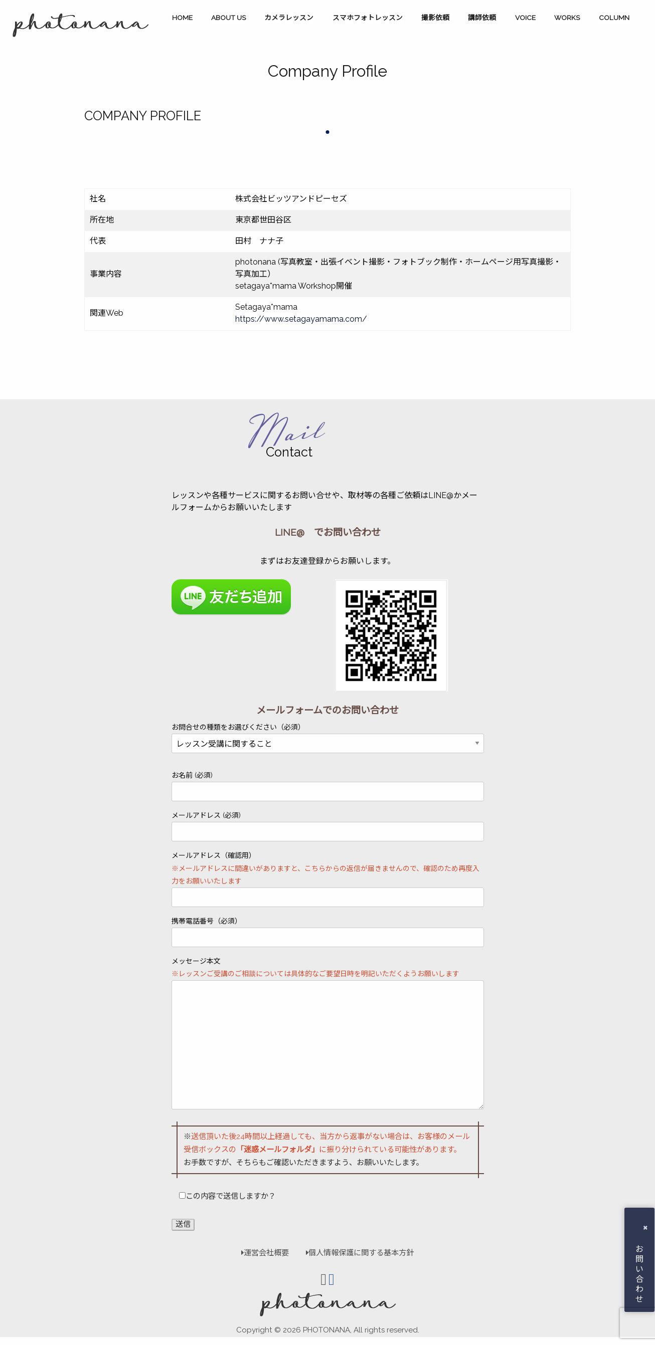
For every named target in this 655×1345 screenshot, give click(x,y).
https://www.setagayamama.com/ (301, 319)
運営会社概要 (265, 1252)
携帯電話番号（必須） (328, 932)
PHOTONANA (326, 1329)
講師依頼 (482, 18)
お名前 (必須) (328, 786)
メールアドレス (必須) (328, 826)
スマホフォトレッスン (368, 18)
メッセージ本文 (328, 1033)
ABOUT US (228, 18)
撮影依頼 (435, 18)
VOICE (525, 18)
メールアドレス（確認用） (328, 879)
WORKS (567, 18)
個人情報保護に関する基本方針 (355, 1252)
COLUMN (614, 18)
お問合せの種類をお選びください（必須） (328, 735)
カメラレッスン (288, 18)
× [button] (645, 1227)
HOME (182, 18)
